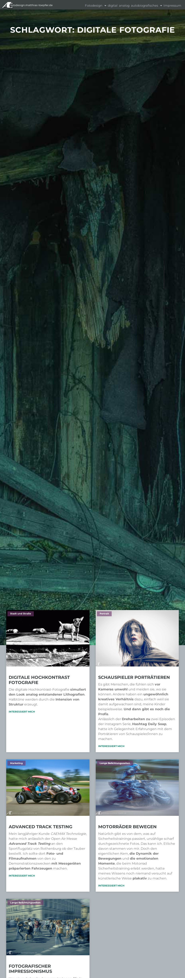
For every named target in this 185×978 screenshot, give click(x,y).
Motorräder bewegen (127, 826)
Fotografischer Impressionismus (30, 969)
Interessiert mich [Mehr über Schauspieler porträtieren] (111, 746)
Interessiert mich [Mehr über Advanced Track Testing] (22, 875)
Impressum (172, 5)
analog (124, 5)
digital (112, 5)
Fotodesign (95, 5)
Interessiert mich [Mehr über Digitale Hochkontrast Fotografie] (22, 711)
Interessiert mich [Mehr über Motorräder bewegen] (111, 885)
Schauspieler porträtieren (134, 677)
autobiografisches (146, 5)
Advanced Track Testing (40, 826)
